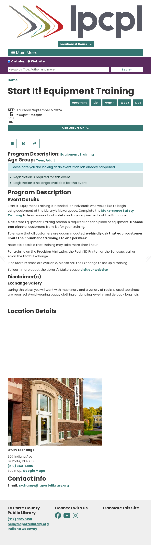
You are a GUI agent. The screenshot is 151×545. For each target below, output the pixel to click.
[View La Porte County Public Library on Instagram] (75, 516)
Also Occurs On (75, 128)
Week (125, 103)
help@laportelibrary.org (28, 524)
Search (127, 69)
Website (38, 61)
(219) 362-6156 (20, 519)
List (96, 103)
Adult (50, 160)
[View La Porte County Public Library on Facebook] (58, 516)
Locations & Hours (73, 44)
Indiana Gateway (22, 528)
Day (138, 103)
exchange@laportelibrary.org (43, 485)
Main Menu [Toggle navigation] (24, 52)
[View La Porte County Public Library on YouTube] (66, 516)
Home (12, 80)
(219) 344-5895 (20, 466)
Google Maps (34, 470)
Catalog (18, 61)
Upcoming (79, 103)
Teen (40, 160)
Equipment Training (77, 154)
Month (109, 103)
